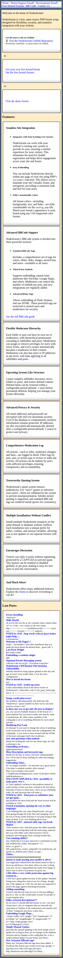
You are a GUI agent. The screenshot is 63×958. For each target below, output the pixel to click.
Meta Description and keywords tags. (24, 752)
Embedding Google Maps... (19, 913)
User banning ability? (17, 838)
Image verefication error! (18, 698)
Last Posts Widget (15, 650)
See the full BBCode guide (20, 316)
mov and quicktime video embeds (22, 738)
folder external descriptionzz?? (21, 900)
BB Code (31, 6)
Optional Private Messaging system (23, 660)
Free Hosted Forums (13, 6)
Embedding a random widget (20, 655)
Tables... (10, 854)
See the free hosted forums (20, 72)
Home (5, 3)
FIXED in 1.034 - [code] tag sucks (23, 685)
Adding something (15, 889)
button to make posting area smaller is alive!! (28, 859)
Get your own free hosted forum (23, 69)
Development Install (47, 3)
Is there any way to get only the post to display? (30, 709)
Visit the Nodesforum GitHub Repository (29, 40)
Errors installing (14, 615)
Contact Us (44, 6)
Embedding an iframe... (18, 746)
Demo (22, 591)
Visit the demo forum (17, 101)
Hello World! (12, 620)
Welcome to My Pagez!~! (18, 641)
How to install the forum (18, 679)
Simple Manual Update (17, 927)
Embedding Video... (16, 763)
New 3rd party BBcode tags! (20, 940)
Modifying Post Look (16, 725)
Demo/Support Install (22, 3)
